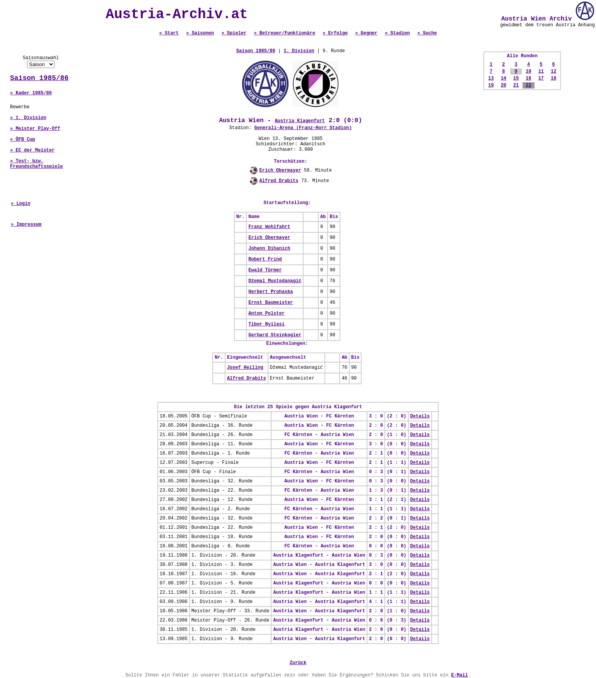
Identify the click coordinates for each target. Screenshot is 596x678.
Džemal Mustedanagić (274, 281)
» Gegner (366, 33)
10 (528, 71)
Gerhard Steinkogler (274, 335)
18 (553, 78)
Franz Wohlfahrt (269, 227)
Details (420, 416)
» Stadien (397, 33)
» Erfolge (335, 33)
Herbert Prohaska (270, 292)
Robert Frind (265, 259)
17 (541, 78)
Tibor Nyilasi (266, 324)
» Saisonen (200, 33)
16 (528, 78)
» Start (169, 33)
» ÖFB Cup (22, 139)
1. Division (298, 51)
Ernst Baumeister (270, 302)
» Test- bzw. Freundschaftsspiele (36, 163)
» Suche (427, 33)
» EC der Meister (32, 150)
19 (491, 85)
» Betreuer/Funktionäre (284, 33)
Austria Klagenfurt (300, 121)
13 (491, 78)
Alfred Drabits (279, 181)
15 (516, 78)
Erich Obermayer (280, 170)
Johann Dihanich (269, 248)
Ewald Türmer (265, 270)
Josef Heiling (245, 367)
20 (503, 85)
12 (553, 71)
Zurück (298, 663)
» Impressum (26, 224)
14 (503, 78)
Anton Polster (266, 313)
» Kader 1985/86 (31, 93)
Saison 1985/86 (39, 78)
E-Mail (459, 675)
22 (528, 85)
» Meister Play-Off (35, 128)
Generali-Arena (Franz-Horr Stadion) (303, 128)
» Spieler (233, 33)
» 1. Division (28, 118)
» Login (20, 203)
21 (516, 85)
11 (541, 71)
